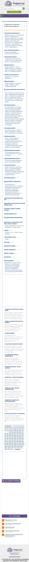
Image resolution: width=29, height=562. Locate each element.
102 (6, 446)
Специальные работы (15, 71)
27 (12, 430)
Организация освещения (11, 192)
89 (12, 443)
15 (23, 427)
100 (20, 444)
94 (5, 444)
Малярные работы (10, 170)
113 (21, 448)
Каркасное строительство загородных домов (12, 400)
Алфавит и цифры (9, 253)
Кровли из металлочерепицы (12, 147)
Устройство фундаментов (11, 74)
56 (10, 437)
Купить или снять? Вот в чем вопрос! (15, 413)
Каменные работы (9, 81)
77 (22, 440)
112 (18, 448)
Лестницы (7, 242)
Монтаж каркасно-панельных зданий (13, 113)
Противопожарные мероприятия (13, 217)
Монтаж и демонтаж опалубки (13, 130)
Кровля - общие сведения (11, 138)
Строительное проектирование (13, 270)
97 (12, 444)
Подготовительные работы (11, 50)
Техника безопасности (10, 213)
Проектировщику (9, 260)
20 (15, 429)
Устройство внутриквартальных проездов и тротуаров (14, 187)
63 (7, 438)
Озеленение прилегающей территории (12, 189)
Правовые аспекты (10, 35)
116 (12, 449)
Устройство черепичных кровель (13, 145)
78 (5, 441)
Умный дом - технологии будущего (14, 377)
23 (22, 429)
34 (14, 432)
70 (5, 440)
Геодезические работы (10, 57)
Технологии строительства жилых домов (14, 309)
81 (12, 441)
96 (10, 444)
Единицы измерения (9, 249)
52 (20, 435)
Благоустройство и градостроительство (10, 185)
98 (15, 444)
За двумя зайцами (9, 333)
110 (12, 448)
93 (22, 443)
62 (5, 438)
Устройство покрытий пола (13, 173)
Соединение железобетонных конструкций (13, 121)
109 (9, 448)
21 (17, 429)
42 (15, 433)
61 (22, 437)
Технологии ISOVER (10, 154)
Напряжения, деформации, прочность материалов (12, 267)
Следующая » (17, 449)
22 (20, 429)
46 (5, 435)
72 (10, 440)
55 (7, 437)
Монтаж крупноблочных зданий (12, 115)
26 (10, 430)
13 (18, 427)
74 (15, 440)
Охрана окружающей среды (12, 195)
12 (15, 427)
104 (12, 446)
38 (5, 433)
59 (17, 437)
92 (20, 443)
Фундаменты (8, 76)
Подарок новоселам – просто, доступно (13, 367)
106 (18, 446)
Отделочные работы (9, 165)
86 (5, 443)
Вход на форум (14, 12)
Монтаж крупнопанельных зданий (14, 116)
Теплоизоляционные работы (12, 150)
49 (12, 435)
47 (7, 435)
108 (5, 448)
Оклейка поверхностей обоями (12, 170)
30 (20, 430)
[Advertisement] (14, 290)
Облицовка (21, 171)
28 (15, 430)
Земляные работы (9, 65)
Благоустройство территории (12, 181)
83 (17, 441)
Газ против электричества (12, 530)
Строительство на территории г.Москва (13, 44)
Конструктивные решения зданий (13, 271)
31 (22, 430)
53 (22, 435)
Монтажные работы (9, 105)
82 (15, 441)
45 (22, 433)
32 (9, 432)
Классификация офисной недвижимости (11, 355)
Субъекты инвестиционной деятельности (12, 41)
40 (10, 433)
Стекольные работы (9, 177)
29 (17, 430)
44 (20, 433)
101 (23, 444)
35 (17, 432)
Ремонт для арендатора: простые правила (14, 321)
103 (9, 446)
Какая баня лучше (9, 527)
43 (17, 433)
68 (20, 438)
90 (15, 443)
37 (22, 432)
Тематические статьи (10, 237)
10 (10, 427)
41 (12, 433)
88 (10, 443)
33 (12, 432)
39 (7, 433)
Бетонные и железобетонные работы (14, 89)
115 (9, 449)
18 (10, 429)
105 (15, 446)
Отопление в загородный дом (13, 523)
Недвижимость (14, 47)
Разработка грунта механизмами (13, 69)
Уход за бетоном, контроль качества (14, 99)
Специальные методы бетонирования (13, 98)
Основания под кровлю (11, 139)
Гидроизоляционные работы (12, 158)
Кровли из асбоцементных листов (11, 143)
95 (7, 444)
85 (22, 441)
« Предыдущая (8, 426)
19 (12, 429)
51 (17, 435)
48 (10, 435)
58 (15, 437)
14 (20, 427)
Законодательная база (16, 39)
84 (20, 441)
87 (7, 443)
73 (12, 440)
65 (12, 438)
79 (7, 441)
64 (10, 438)
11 (13, 427)
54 (5, 437)
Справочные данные (15, 62)
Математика (7, 257)
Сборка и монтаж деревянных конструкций (13, 132)
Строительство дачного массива (14, 344)
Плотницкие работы (9, 128)
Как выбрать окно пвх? (11, 520)
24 (5, 430)
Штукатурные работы (15, 168)
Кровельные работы (9, 136)
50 (15, 435)
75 (17, 440)
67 (17, 438)
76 (20, 440)
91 (17, 443)
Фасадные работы (9, 174)
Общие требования (10, 225)
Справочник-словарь (9, 246)
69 (22, 438)
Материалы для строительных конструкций (12, 264)
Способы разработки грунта (12, 67)
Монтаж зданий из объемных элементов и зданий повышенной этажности (13, 111)
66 (15, 438)
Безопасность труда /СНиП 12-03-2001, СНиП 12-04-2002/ (13, 222)
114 (5, 449)
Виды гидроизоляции (14, 162)
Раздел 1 (7, 239)
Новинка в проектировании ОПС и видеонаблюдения (14, 535)
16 (5, 429)
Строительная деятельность (12, 33)
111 (15, 448)
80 (10, 441)
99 (17, 444)
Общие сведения (9, 67)
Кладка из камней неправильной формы (12, 85)
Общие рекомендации (10, 52)
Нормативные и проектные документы (11, 37)
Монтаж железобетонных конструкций (13, 107)
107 (22, 446)
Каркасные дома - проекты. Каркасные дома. (12, 388)
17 (7, 429)
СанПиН (6, 230)
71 (7, 440)
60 (20, 437)
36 (19, 432)
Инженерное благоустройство (13, 193)
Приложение (17, 227)
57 (12, 437)
